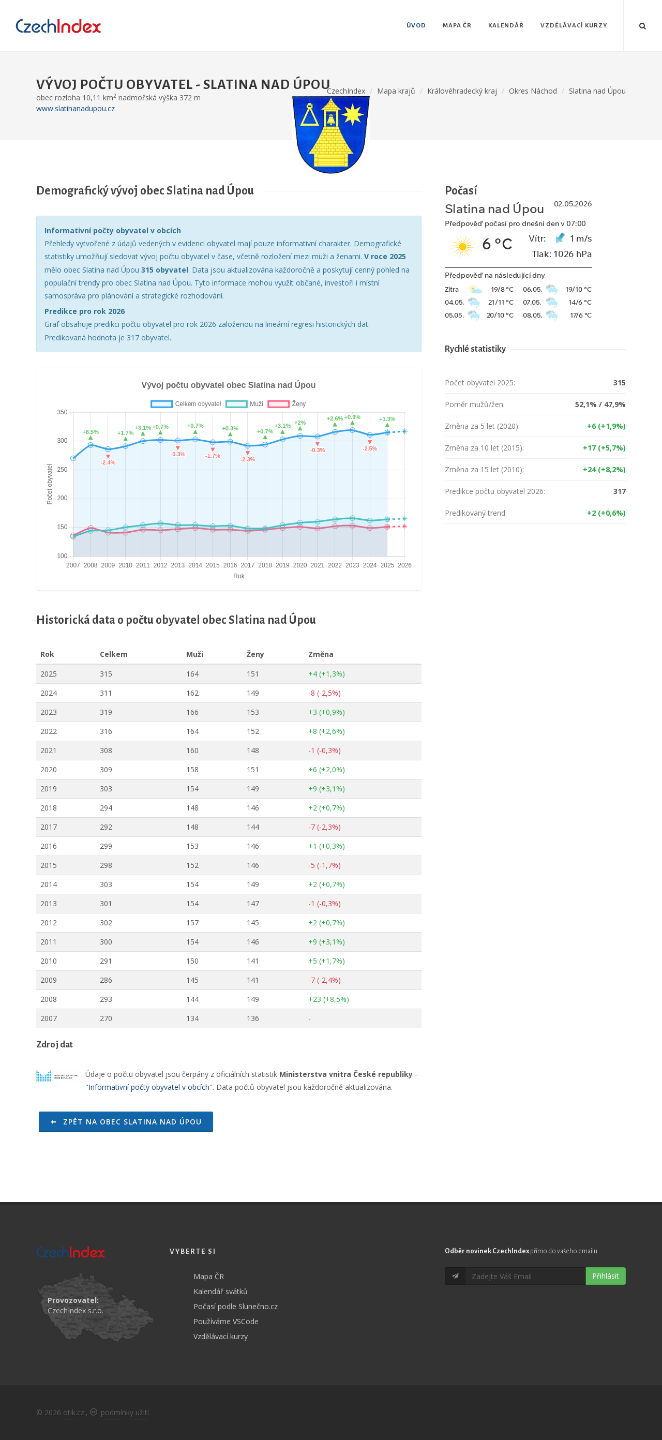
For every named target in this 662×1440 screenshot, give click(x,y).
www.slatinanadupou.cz (75, 108)
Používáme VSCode (226, 1321)
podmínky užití (125, 1412)
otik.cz (73, 1412)
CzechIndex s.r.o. (75, 1310)
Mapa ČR (208, 1276)
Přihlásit (605, 1276)
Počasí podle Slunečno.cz (235, 1306)
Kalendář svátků (220, 1291)
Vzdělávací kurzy (220, 1336)
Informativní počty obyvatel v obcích (148, 1087)
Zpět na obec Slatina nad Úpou (126, 1122)
